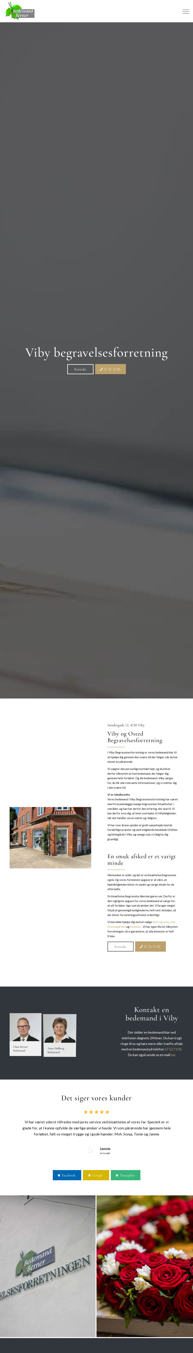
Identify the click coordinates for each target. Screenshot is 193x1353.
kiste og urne (161, 922)
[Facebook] (67, 1175)
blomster (135, 926)
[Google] (96, 1175)
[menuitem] (184, 11)
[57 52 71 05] (110, 369)
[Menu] (184, 11)
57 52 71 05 (173, 1049)
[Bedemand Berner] (20, 11)
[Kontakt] (80, 369)
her (173, 1055)
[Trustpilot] (125, 1175)
